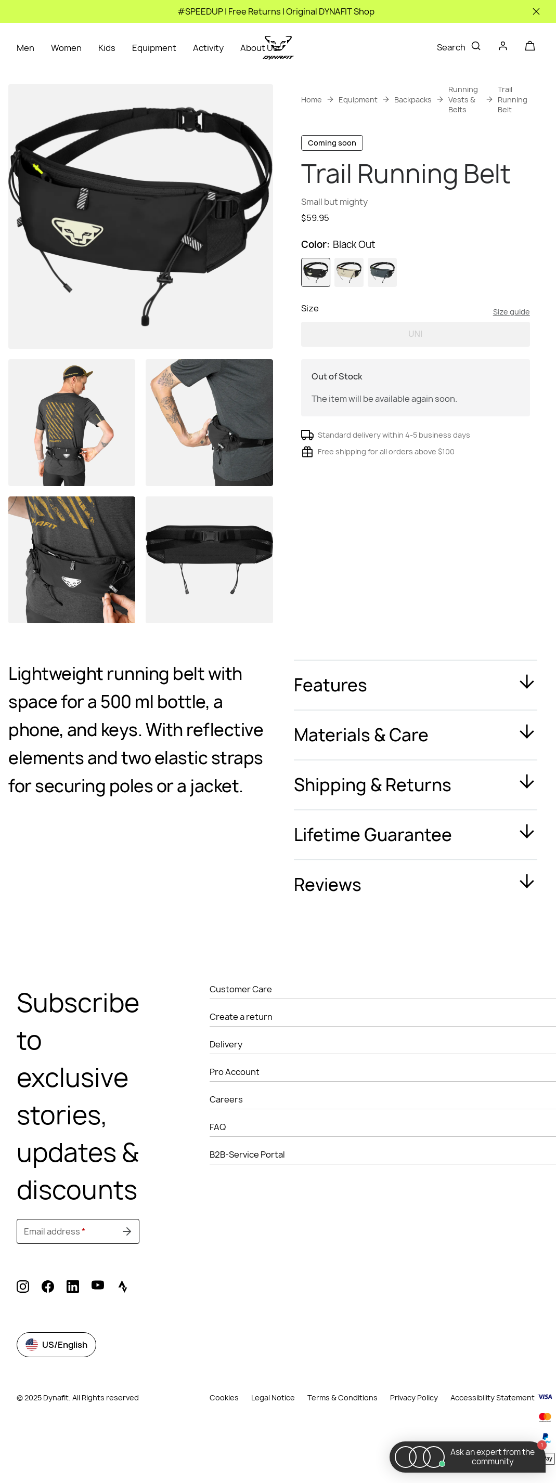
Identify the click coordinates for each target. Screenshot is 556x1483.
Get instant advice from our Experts (409, 247)
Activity (208, 48)
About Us (259, 48)
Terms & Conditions (342, 1397)
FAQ (218, 1127)
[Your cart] (530, 46)
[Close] (536, 11)
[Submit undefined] (127, 1231)
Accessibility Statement (492, 1397)
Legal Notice (273, 1397)
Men (25, 48)
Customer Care (241, 989)
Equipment (154, 48)
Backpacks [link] (413, 99)
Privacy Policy (414, 1397)
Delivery (226, 1044)
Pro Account (235, 1072)
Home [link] (311, 99)
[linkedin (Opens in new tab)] (73, 1288)
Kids (106, 48)
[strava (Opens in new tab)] (123, 1288)
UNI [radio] (415, 374)
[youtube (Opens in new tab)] (98, 1288)
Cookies (224, 1397)
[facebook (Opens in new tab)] (48, 1288)
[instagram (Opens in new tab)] (23, 1288)
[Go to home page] (278, 47)
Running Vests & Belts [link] (463, 99)
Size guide (511, 352)
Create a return (241, 1016)
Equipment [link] (358, 99)
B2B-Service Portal (247, 1154)
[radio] (315, 312)
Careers (226, 1099)
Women (66, 48)
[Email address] (78, 1231)
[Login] (503, 48)
